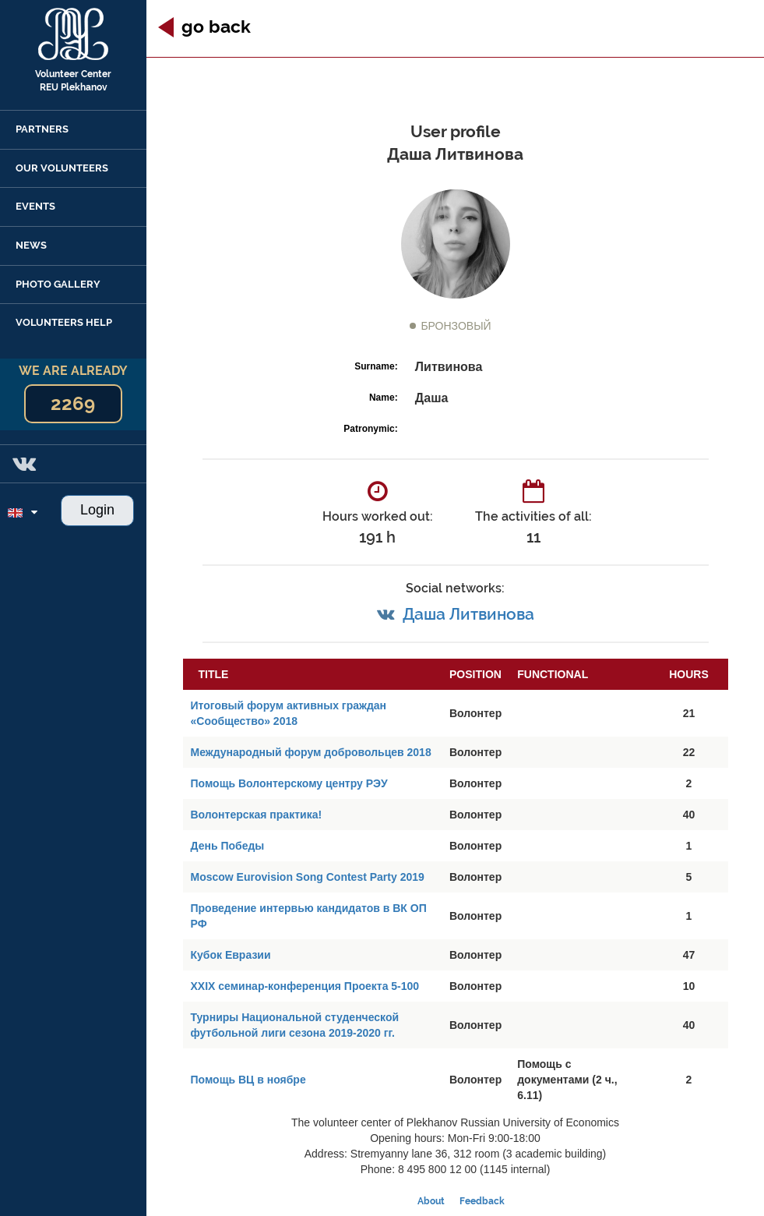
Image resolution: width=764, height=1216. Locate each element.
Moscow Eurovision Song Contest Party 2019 (307, 877)
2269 (73, 403)
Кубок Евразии (231, 955)
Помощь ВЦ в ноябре (248, 1079)
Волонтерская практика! (256, 814)
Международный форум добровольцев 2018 (311, 752)
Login (97, 510)
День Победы (228, 846)
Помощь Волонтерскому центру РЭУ (289, 783)
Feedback (482, 1201)
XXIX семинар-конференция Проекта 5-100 (305, 986)
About (431, 1201)
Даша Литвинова (468, 614)
